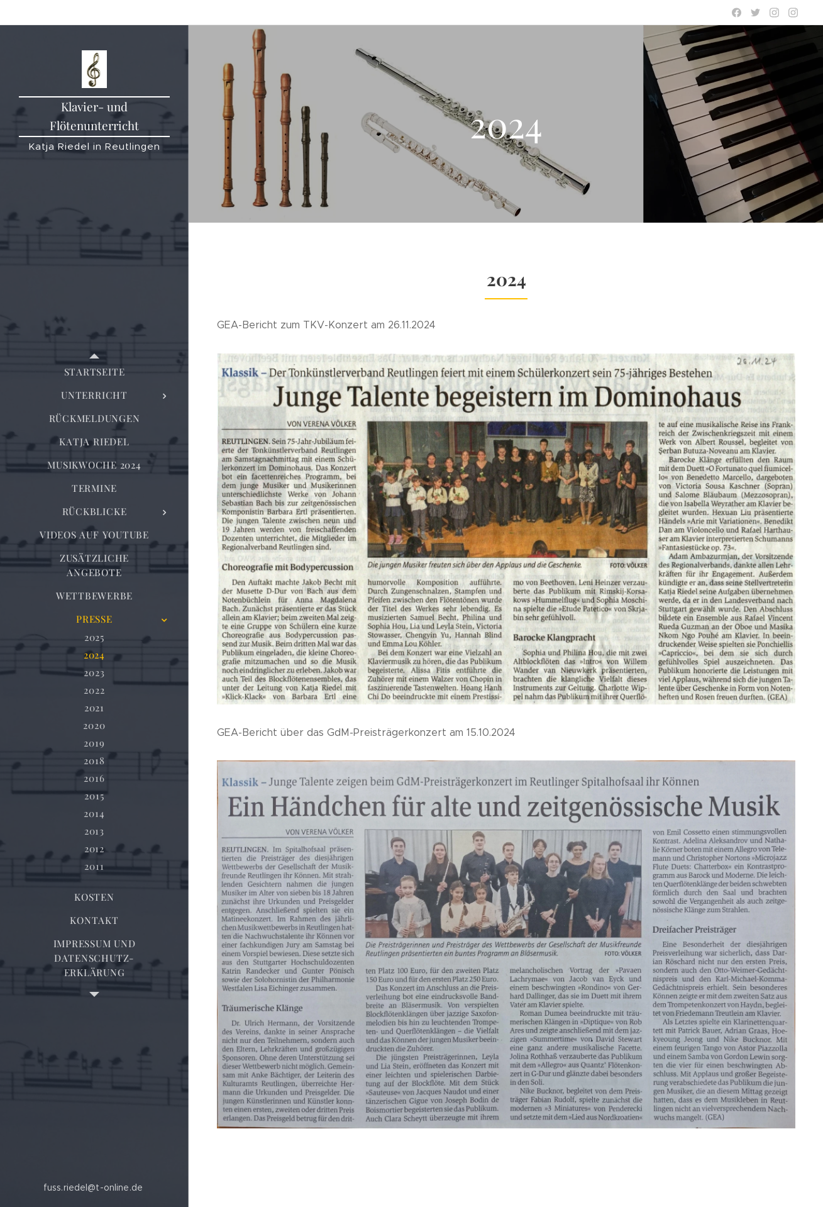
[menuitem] (94, 372)
